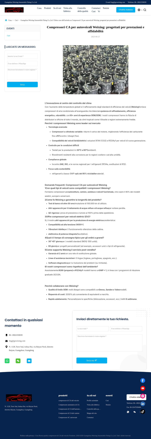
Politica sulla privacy (27, 436)
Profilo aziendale (92, 400)
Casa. (39, 8)
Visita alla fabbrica (67, 9)
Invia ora (92, 360)
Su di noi (57, 8)
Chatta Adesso (126, 9)
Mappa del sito (92, 413)
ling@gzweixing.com (17, 341)
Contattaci (96, 8)
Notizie (106, 8)
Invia (22, 84)
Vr (99, 11)
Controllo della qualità (83, 9)
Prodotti (47, 8)
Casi (94, 11)
